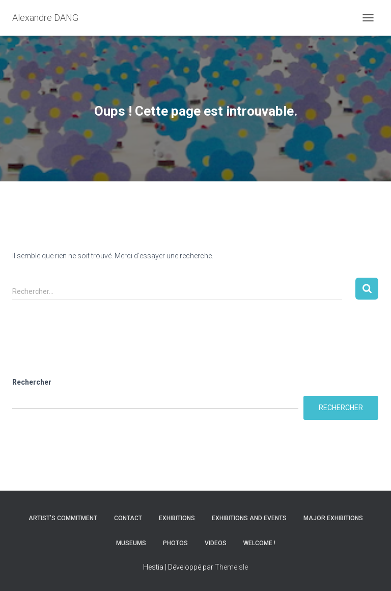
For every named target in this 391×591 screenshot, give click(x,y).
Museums (131, 543)
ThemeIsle (231, 567)
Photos (175, 543)
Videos (216, 543)
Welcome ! (259, 543)
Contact (128, 518)
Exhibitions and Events (249, 518)
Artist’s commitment (63, 518)
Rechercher (31, 382)
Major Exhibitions (333, 518)
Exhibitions (177, 518)
